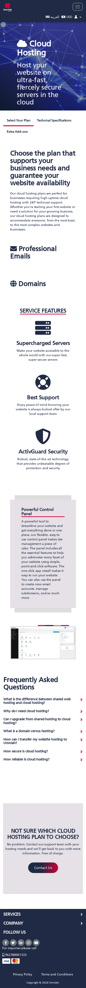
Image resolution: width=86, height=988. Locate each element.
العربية (52, 17)
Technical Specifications (54, 120)
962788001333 (14, 955)
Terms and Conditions (57, 974)
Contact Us (43, 868)
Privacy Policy (22, 974)
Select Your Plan (18, 120)
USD (66, 17)
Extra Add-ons (17, 132)
